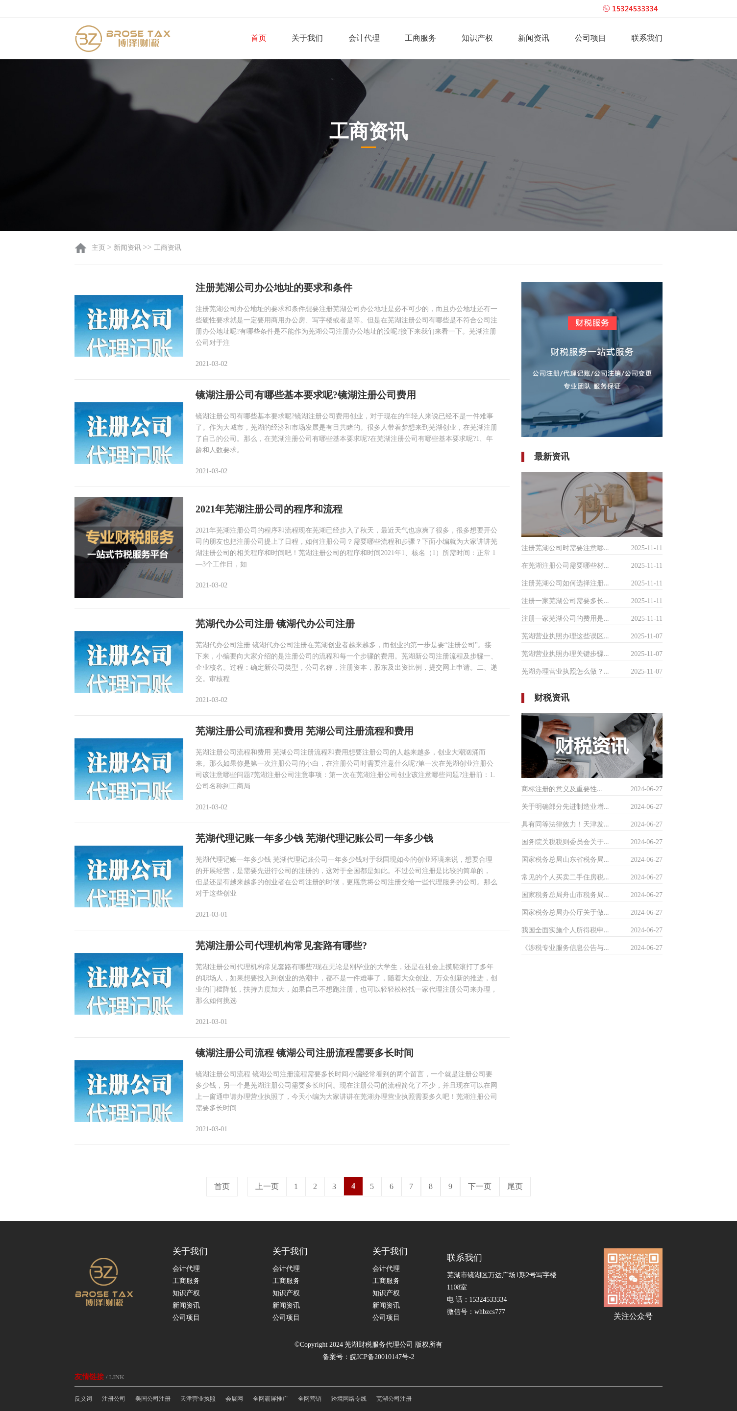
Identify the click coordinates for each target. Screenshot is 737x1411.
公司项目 (590, 38)
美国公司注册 (153, 1398)
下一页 (479, 1186)
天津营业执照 (198, 1398)
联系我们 (647, 38)
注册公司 (113, 1398)
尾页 (515, 1186)
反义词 (83, 1398)
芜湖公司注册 (394, 1398)
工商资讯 (167, 247)
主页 (99, 247)
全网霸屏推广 (270, 1398)
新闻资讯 (533, 38)
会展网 (234, 1398)
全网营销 (309, 1398)
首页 (259, 38)
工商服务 (420, 38)
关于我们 (307, 38)
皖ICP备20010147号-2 (382, 1357)
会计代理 (364, 38)
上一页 (267, 1186)
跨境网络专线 (349, 1398)
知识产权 (477, 38)
